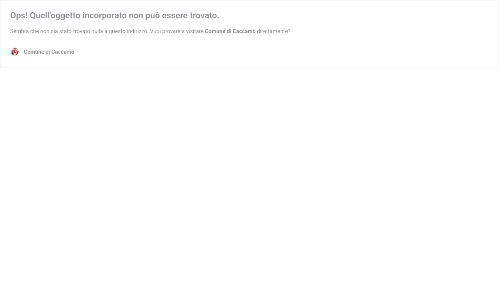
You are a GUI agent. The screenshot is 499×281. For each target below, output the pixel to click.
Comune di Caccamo (230, 31)
